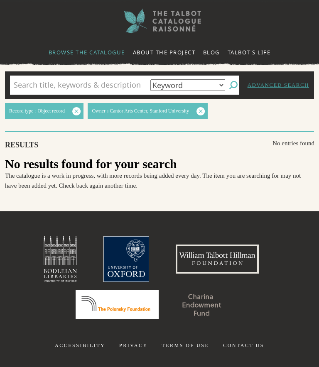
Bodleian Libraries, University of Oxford (60, 259)
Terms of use (185, 345)
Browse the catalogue (87, 52)
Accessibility (80, 345)
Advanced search (278, 85)
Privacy (133, 345)
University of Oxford (126, 259)
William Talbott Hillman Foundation (217, 259)
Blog (211, 52)
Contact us (243, 345)
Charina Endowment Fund (201, 304)
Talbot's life (249, 52)
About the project (164, 52)
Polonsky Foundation (117, 304)
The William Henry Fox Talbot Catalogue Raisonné (159, 21)
